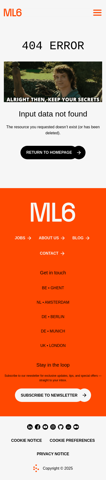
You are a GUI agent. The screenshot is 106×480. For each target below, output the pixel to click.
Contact (53, 253)
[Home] (13, 12)
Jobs (24, 238)
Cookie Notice (26, 440)
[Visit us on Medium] (76, 427)
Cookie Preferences (72, 440)
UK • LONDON (53, 346)
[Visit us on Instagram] (53, 427)
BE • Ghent (53, 288)
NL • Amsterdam (53, 302)
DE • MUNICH (53, 331)
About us (53, 238)
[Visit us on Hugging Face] (68, 427)
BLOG (81, 238)
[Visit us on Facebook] (37, 427)
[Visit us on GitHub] (61, 427)
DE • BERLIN (53, 317)
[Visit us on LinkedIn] (30, 427)
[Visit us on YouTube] (45, 427)
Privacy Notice (53, 454)
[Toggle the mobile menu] (97, 12)
